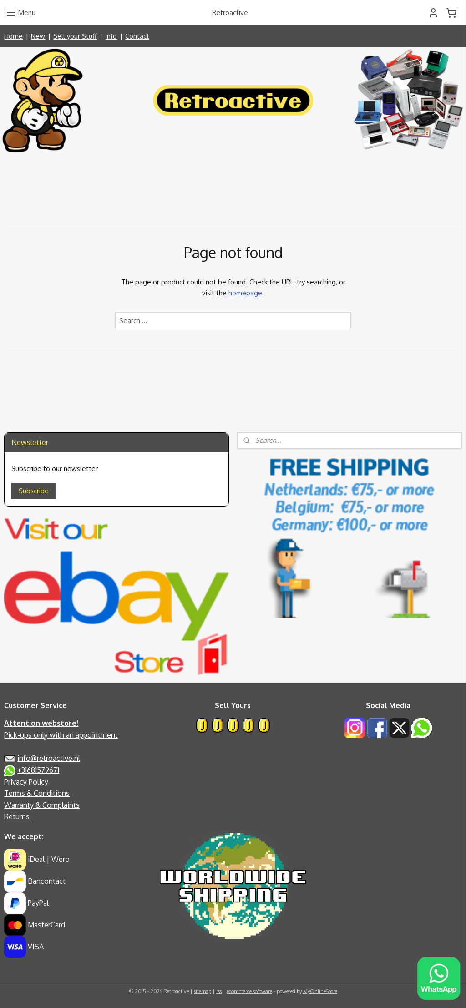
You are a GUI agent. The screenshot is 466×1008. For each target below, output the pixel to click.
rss (219, 991)
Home (13, 36)
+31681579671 (38, 770)
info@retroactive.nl (48, 758)
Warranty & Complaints (42, 805)
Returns (17, 816)
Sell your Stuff (75, 36)
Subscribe (34, 490)
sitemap (202, 991)
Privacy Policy (26, 781)
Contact (137, 36)
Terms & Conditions (37, 793)
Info (111, 36)
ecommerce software (249, 991)
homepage (245, 293)
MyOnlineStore (320, 991)
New (38, 36)
